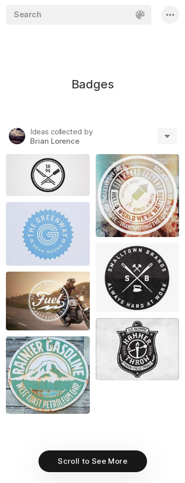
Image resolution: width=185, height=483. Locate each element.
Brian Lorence (54, 141)
